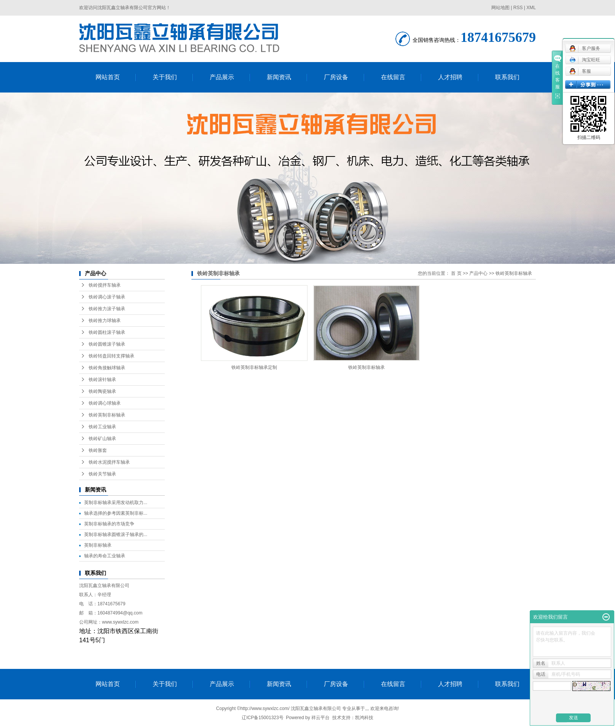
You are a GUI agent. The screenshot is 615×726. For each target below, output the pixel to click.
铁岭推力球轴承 (105, 320)
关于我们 (165, 77)
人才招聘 (450, 77)
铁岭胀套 (98, 450)
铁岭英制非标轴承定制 (254, 367)
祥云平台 (320, 717)
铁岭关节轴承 (102, 474)
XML (531, 7)
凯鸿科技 (364, 717)
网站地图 (500, 7)
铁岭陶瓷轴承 (102, 391)
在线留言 (393, 77)
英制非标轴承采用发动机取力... (115, 502)
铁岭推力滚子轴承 (107, 308)
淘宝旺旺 (584, 60)
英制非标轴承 (98, 545)
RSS (518, 7)
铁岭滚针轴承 (102, 379)
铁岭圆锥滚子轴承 (107, 344)
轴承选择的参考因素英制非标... (115, 513)
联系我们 (507, 77)
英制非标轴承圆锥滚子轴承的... (115, 534)
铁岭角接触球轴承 (107, 367)
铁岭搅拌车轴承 (105, 285)
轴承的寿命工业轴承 (104, 555)
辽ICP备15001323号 (262, 717)
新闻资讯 (279, 77)
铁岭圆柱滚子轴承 (107, 332)
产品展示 (222, 77)
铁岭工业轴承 (102, 426)
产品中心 (478, 273)
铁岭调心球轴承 (105, 403)
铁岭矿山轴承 (102, 438)
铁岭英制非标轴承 (107, 415)
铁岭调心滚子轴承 (107, 297)
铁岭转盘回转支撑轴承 (111, 356)
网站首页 (108, 77)
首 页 (456, 273)
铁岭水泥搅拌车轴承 (109, 462)
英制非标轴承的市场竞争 (109, 524)
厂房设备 (336, 77)
